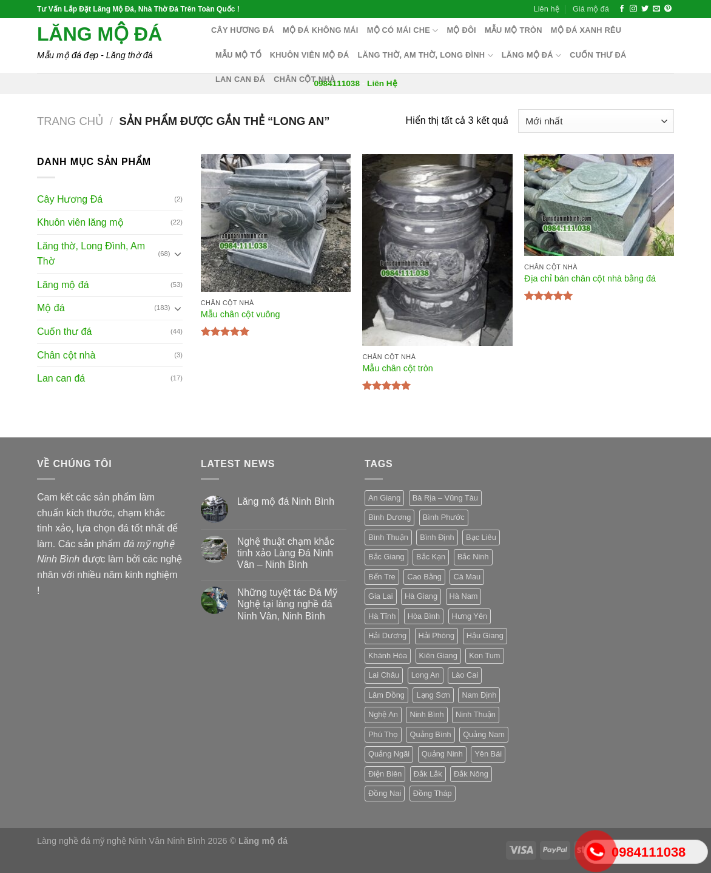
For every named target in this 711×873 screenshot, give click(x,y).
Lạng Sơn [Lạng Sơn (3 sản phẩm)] (433, 694)
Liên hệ (546, 8)
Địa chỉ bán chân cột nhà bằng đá (590, 278)
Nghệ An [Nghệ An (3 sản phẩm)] (383, 714)
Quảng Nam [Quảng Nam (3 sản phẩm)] (484, 734)
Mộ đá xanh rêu (586, 30)
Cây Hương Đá (70, 199)
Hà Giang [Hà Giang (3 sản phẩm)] (421, 596)
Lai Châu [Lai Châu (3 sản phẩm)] (383, 674)
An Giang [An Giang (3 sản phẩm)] (384, 497)
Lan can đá (240, 79)
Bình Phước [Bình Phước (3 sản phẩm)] (444, 517)
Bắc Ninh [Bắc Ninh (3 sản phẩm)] (473, 556)
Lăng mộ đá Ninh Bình (285, 501)
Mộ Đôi (461, 30)
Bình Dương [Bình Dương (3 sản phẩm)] (389, 517)
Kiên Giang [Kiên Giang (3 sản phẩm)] (438, 655)
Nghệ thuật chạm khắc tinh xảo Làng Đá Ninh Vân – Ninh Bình (286, 553)
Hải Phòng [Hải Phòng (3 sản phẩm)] (437, 635)
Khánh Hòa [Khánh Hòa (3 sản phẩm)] (387, 655)
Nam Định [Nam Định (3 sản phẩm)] (479, 694)
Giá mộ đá (591, 8)
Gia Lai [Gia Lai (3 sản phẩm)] (380, 596)
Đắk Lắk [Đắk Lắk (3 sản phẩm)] (428, 773)
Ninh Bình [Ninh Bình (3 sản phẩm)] (426, 714)
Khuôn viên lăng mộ (80, 222)
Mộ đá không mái (321, 30)
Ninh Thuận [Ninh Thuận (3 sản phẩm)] (476, 714)
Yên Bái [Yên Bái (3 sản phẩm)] (488, 753)
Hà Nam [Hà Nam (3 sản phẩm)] (464, 596)
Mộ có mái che (403, 30)
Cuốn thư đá (598, 54)
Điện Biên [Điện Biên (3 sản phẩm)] (385, 773)
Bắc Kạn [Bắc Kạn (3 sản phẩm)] (430, 556)
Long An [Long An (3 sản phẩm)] (425, 674)
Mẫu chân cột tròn (397, 368)
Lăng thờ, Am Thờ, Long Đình (425, 55)
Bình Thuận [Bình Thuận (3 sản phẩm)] (388, 537)
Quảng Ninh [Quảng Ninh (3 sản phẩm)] (442, 753)
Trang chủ (70, 121)
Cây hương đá (242, 30)
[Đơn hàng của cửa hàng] (596, 121)
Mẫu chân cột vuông (240, 314)
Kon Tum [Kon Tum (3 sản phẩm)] (484, 655)
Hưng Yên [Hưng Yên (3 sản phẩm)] (470, 616)
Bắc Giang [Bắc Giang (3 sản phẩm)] (386, 556)
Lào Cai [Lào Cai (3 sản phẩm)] (464, 674)
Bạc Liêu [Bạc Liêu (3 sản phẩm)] (481, 537)
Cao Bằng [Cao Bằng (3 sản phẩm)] (424, 576)
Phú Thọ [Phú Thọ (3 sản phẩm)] (383, 734)
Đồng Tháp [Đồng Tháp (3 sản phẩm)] (432, 793)
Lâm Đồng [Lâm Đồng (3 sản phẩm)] (386, 694)
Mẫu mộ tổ (238, 54)
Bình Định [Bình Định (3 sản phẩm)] (437, 537)
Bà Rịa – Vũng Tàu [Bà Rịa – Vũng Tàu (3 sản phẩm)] (445, 497)
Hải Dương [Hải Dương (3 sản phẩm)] (387, 635)
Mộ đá (51, 308)
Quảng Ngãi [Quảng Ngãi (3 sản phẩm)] (388, 753)
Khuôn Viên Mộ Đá (309, 54)
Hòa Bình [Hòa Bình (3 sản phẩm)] (424, 616)
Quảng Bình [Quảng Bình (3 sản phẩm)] (430, 734)
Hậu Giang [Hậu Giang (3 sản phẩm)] (485, 635)
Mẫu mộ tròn (513, 30)
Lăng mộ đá (99, 34)
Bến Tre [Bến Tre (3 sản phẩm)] (382, 576)
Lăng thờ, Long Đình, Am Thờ (91, 254)
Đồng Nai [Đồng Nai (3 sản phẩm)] (384, 793)
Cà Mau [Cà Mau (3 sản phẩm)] (466, 576)
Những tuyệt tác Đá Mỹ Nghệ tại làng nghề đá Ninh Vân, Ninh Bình (287, 604)
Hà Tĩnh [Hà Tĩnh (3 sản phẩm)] (382, 616)
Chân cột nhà (304, 79)
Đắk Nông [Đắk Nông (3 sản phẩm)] (471, 773)
